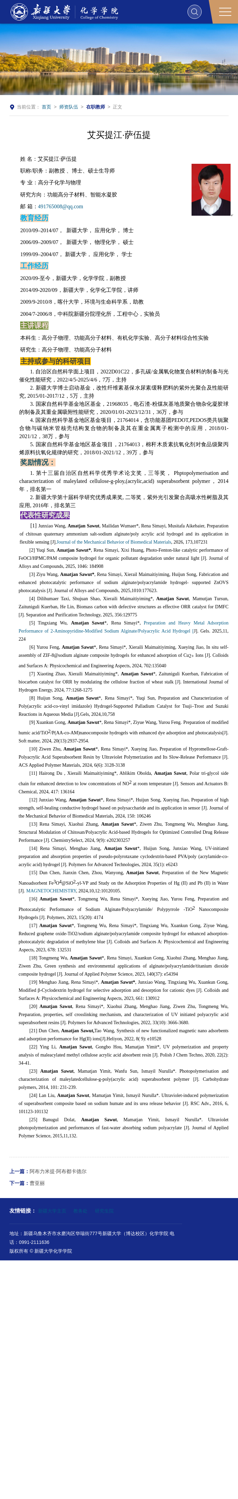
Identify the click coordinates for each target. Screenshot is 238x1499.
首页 (46, 107)
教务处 (80, 1211)
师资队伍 (68, 107)
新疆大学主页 (52, 1211)
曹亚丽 (27, 1183)
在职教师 (95, 107)
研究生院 (104, 1211)
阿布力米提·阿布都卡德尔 (48, 1171)
